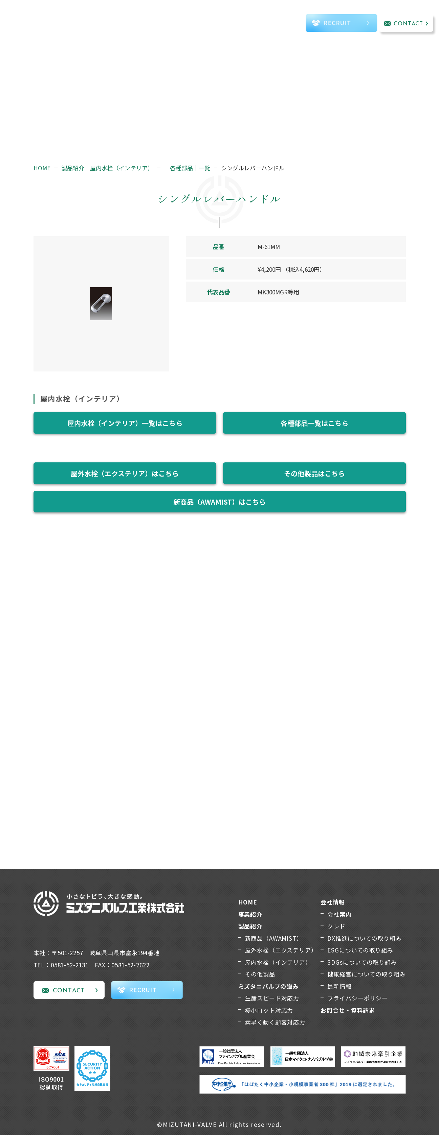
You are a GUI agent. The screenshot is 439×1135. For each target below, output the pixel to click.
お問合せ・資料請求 (348, 1010)
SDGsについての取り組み (362, 962)
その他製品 (260, 974)
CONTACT (408, 24)
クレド (336, 926)
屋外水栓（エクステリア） (281, 950)
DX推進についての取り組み (364, 938)
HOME (42, 168)
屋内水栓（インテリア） (278, 962)
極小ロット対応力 (269, 1010)
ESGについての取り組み (360, 950)
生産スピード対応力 (272, 998)
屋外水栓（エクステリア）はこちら (125, 473)
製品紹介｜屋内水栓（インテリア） (107, 168)
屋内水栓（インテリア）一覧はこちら (124, 423)
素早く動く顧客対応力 (275, 1022)
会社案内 (339, 914)
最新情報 (339, 986)
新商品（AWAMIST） (274, 938)
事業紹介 (110, 23)
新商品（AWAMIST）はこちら (219, 502)
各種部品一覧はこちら (314, 423)
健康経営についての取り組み (366, 974)
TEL (283, 24)
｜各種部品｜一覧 (187, 168)
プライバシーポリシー (357, 998)
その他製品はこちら (314, 473)
